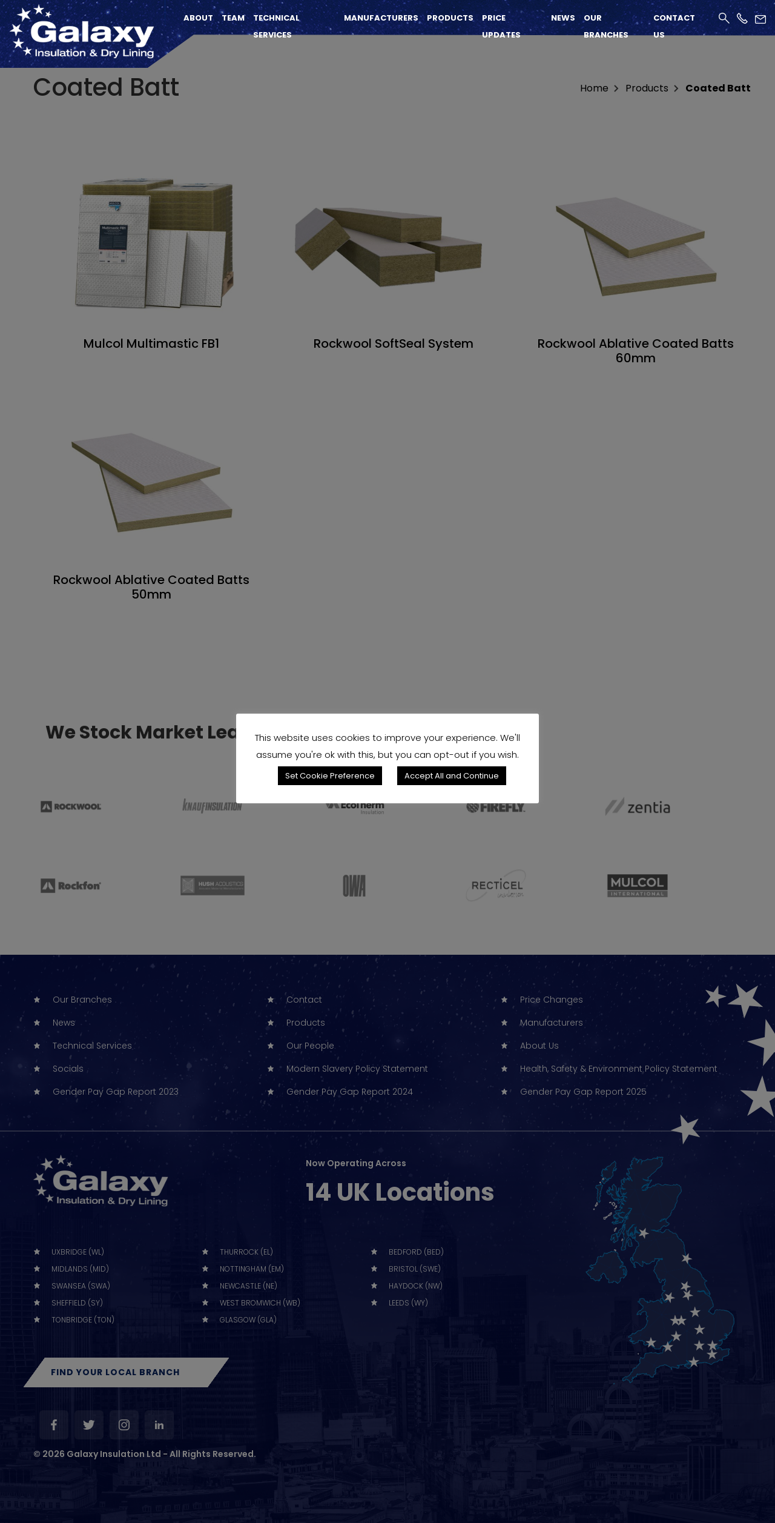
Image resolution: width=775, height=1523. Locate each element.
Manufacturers (381, 18)
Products (450, 18)
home (594, 88)
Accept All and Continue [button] (451, 775)
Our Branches (606, 26)
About (198, 18)
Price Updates (501, 26)
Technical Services (276, 26)
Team (233, 18)
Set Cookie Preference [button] (330, 775)
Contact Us (674, 26)
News (563, 18)
